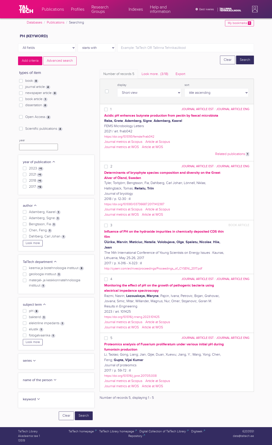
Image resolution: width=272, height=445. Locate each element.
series (29, 361)
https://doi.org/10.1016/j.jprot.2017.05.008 (130, 376)
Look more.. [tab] (155, 74)
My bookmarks (239, 23)
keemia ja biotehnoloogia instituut (56, 268)
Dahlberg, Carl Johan (47, 236)
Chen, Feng (40, 230)
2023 (36, 168)
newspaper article (41, 93)
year (22, 140)
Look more (33, 243)
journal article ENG (232, 109)
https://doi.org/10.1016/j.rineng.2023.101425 (132, 317)
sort (187, 85)
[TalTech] (26, 9)
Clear (228, 60)
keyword (31, 399)
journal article (37, 87)
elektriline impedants (46, 323)
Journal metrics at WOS (121, 147)
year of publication (39, 162)
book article (36, 99)
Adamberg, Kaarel (44, 212)
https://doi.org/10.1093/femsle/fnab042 (129, 136)
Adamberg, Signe (44, 218)
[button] (254, 9)
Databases (34, 22)
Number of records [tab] (118, 74)
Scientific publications (43, 129)
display (121, 85)
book (31, 81)
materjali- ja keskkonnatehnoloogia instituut (54, 283)
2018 (35, 181)
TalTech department (40, 262)
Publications (55, 22)
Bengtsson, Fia (42, 224)
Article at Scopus (157, 142)
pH (34, 311)
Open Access (38, 117)
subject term (34, 305)
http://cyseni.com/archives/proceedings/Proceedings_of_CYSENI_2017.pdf (153, 268)
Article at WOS (152, 147)
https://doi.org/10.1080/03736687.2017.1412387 (134, 204)
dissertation (36, 105)
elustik (36, 329)
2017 (36, 187)
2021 (35, 174)
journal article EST (197, 109)
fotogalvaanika (42, 335)
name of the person (40, 380)
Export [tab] (180, 74)
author (30, 206)
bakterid (37, 317)
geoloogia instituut (45, 274)
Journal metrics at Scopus (123, 142)
